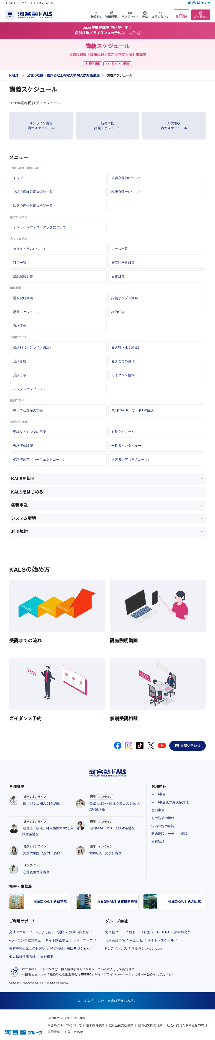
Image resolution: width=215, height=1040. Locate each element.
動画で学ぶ (17, 400)
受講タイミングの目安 (29, 432)
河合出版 (136, 940)
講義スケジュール (26, 312)
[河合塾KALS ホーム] (35, 14)
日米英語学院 (115, 940)
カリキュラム (18, 238)
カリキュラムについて (29, 249)
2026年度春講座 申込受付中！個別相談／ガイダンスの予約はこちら (107, 30)
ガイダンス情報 (122, 375)
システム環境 (23, 518)
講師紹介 (118, 312)
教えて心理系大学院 (28, 410)
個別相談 (181, 17)
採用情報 (54, 1032)
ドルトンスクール (160, 940)
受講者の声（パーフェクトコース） (39, 459)
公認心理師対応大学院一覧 (33, 192)
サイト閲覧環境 (57, 940)
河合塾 (145, 932)
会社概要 (47, 957)
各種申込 (19, 505)
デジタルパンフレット (29, 389)
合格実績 (19, 326)
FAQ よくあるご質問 (49, 932)
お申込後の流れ (162, 818)
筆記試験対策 (23, 276)
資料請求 (157, 842)
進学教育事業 (95, 1025)
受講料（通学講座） (126, 347)
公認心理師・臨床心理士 (25, 168)
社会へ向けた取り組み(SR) (185, 1025)
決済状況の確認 (162, 826)
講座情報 (15, 288)
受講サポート (23, 375)
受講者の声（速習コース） (131, 459)
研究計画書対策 (122, 262)
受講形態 (19, 361)
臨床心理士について (126, 192)
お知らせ (96, 16)
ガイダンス (201, 17)
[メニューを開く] (10, 15)
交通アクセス (19, 932)
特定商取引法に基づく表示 (70, 948)
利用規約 (19, 531)
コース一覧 (119, 249)
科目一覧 (19, 262)
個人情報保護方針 (22, 957)
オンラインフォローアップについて (39, 227)
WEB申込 (111, 16)
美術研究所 (182, 932)
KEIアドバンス (116, 948)
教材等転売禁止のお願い (27, 948)
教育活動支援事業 (121, 1025)
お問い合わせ (160, 16)
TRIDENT (162, 932)
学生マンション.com (147, 948)
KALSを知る (23, 478)
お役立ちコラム (122, 432)
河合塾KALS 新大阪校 (184, 901)
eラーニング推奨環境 (25, 940)
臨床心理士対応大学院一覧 (33, 206)
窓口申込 (157, 810)
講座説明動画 (23, 298)
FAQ (145, 16)
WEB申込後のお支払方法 (170, 802)
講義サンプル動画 (124, 298)
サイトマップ (83, 940)
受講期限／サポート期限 (169, 834)
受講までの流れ (122, 361)
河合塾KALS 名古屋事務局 (117, 901)
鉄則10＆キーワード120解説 (132, 410)
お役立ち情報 (18, 422)
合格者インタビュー (126, 445)
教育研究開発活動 (150, 1025)
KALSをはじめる (27, 492)
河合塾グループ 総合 (120, 932)
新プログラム (18, 217)
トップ (18, 178)
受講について (18, 337)
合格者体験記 (23, 445)
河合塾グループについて (64, 1025)
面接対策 (118, 276)
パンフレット (130, 16)
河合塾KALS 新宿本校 (50, 901)
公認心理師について (126, 178)
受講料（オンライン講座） (33, 347)
